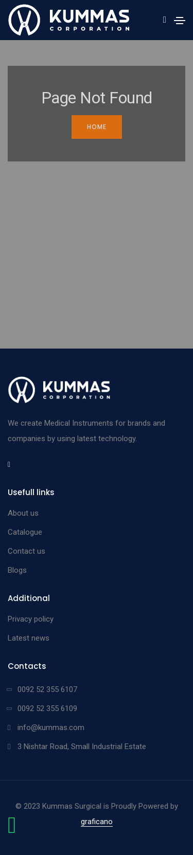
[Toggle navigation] (179, 20)
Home (97, 126)
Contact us (26, 551)
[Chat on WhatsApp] (12, 830)
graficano (97, 821)
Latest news (28, 638)
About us (23, 513)
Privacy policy (31, 619)
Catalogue (25, 532)
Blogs (17, 570)
